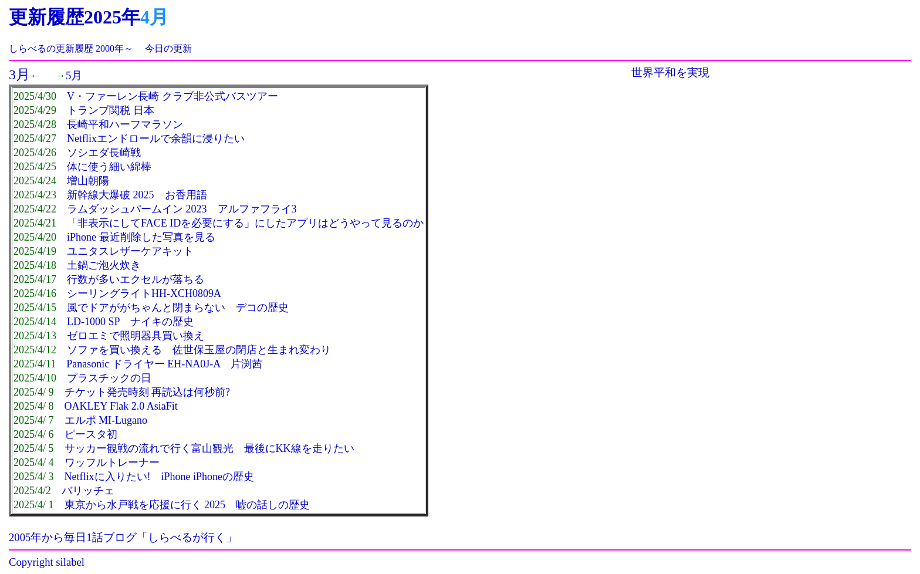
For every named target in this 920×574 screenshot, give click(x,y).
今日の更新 (168, 48)
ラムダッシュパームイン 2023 (137, 209)
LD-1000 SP (93, 321)
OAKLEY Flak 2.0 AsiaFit (121, 406)
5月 (74, 75)
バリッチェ (88, 491)
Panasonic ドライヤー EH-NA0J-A (143, 364)
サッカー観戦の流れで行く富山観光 (149, 448)
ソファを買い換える (114, 350)
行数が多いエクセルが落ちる (135, 279)
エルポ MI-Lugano (106, 420)
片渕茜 (246, 364)
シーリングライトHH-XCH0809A (144, 293)
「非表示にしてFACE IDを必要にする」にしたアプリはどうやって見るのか (245, 223)
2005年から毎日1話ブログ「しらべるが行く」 (123, 537)
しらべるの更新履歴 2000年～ (71, 48)
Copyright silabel (46, 562)
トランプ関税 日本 (110, 110)
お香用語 (186, 195)
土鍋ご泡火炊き (104, 265)
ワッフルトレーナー (112, 462)
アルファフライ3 (257, 209)
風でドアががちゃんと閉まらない (146, 307)
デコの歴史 (262, 307)
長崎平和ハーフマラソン (125, 124)
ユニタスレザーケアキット (130, 251)
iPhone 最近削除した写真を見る (141, 237)
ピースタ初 (91, 434)
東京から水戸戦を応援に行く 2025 (145, 505)
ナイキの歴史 (162, 321)
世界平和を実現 (670, 72)
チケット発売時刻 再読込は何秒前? (148, 392)
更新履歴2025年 (74, 17)
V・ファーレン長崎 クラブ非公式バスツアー (172, 96)
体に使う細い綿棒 (109, 167)
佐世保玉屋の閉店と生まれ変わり (251, 350)
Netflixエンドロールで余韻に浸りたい (156, 138)
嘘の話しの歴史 (273, 505)
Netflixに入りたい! (108, 476)
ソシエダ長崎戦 (104, 152)
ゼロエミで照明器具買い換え (135, 336)
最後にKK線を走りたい (299, 448)
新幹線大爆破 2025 (110, 195)
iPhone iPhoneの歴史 (208, 476)
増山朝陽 (88, 181)
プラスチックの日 (109, 378)
